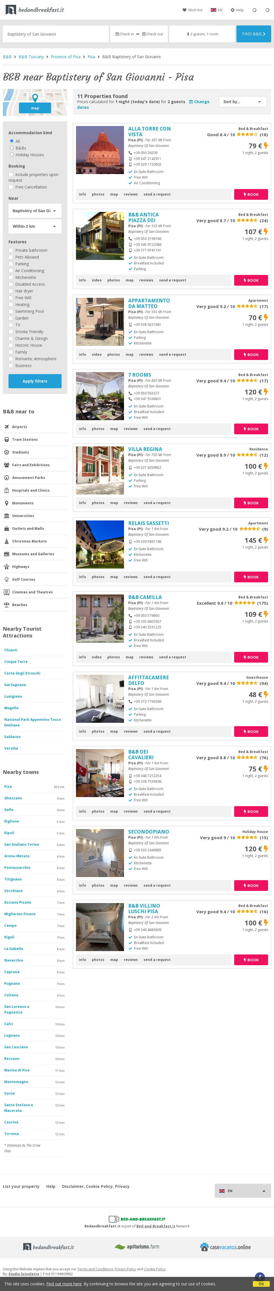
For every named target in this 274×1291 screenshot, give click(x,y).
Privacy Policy (125, 1269)
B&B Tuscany (31, 56)
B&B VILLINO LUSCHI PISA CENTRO (144, 911)
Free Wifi (19, 297)
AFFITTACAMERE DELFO (148, 680)
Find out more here (64, 1283)
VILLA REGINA (145, 449)
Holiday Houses (27, 154)
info (82, 194)
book (251, 194)
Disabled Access (26, 284)
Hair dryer (20, 291)
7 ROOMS (139, 375)
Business (20, 365)
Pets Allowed (23, 257)
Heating (18, 304)
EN (220, 9)
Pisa (91, 56)
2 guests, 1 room (202, 33)
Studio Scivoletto (23, 1274)
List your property (21, 1186)
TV (14, 324)
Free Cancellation (27, 187)
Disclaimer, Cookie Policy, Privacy (96, 1186)
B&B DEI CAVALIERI (141, 754)
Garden (18, 318)
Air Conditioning (26, 270)
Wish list (192, 9)
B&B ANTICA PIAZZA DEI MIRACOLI (143, 220)
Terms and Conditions (95, 1269)
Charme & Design (28, 338)
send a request (157, 194)
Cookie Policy (155, 1269)
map (35, 107)
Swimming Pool (26, 311)
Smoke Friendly (25, 331)
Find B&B (254, 33)
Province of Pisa (66, 56)
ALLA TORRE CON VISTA (149, 131)
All (15, 141)
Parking (18, 263)
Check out (152, 33)
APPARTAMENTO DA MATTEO (149, 303)
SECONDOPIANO (148, 831)
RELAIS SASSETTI (148, 523)
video (97, 280)
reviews (131, 194)
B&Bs (18, 148)
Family (17, 352)
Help (237, 9)
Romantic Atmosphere (32, 358)
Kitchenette (22, 277)
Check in (124, 33)
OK (261, 1283)
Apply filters (35, 381)
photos (98, 194)
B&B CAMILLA (145, 597)
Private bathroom (27, 250)
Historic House (25, 345)
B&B (7, 56)
